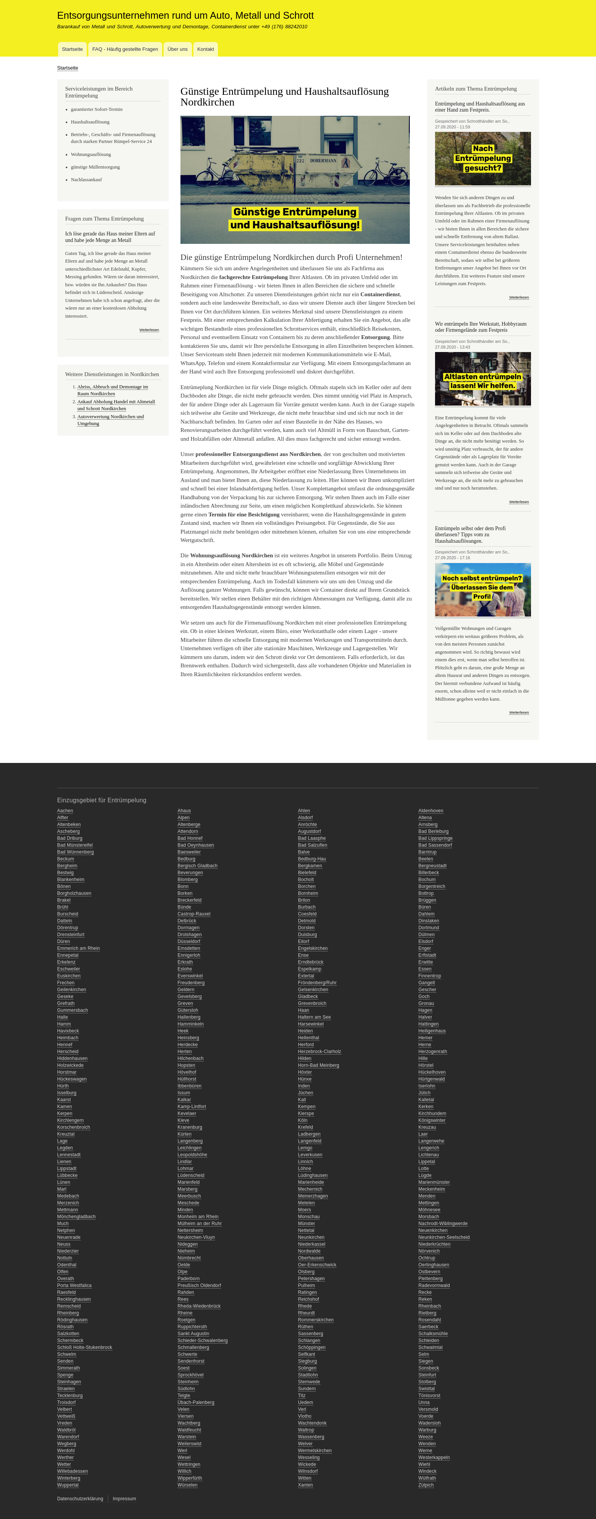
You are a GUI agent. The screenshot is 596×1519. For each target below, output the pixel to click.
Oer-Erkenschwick (317, 1264)
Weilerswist (190, 1443)
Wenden (427, 1443)
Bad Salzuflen (313, 845)
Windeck (428, 1471)
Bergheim (67, 865)
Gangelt (427, 982)
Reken (425, 1299)
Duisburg (307, 934)
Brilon (304, 900)
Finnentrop (430, 976)
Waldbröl (66, 1430)
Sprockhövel (191, 1375)
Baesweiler (189, 852)
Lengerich (429, 1148)
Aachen (65, 810)
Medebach (68, 1196)
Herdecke (188, 1044)
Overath (65, 1278)
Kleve (184, 1120)
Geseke (65, 996)
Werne (425, 1450)
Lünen (63, 1182)
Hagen (425, 1010)
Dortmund (429, 927)
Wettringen (189, 1464)
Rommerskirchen (316, 1320)
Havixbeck (68, 1031)
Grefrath (66, 1003)
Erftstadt (427, 955)
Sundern (307, 1388)
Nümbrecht (189, 1258)
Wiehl (424, 1464)
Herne (425, 1044)
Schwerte (188, 1354)
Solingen (307, 1368)
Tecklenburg (70, 1395)
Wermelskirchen (315, 1450)
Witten (305, 1478)
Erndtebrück (311, 962)
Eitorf (303, 941)
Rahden (186, 1292)
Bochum (427, 879)
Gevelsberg (190, 996)
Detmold (307, 920)
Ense (303, 955)
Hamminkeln (191, 1024)
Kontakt (205, 49)
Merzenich (68, 1203)
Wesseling (309, 1457)
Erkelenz (66, 962)
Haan (303, 1010)
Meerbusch (189, 1196)
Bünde (185, 907)
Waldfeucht (189, 1430)
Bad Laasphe (312, 838)
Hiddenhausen (72, 1058)
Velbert (64, 1409)
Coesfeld (307, 914)
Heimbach (68, 1037)
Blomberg (188, 879)
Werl (182, 1450)
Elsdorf (426, 941)
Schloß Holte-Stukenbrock (84, 1347)
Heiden (305, 1031)
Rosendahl (430, 1320)
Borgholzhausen (74, 893)
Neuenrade (69, 1237)
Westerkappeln (434, 1457)
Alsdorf (305, 817)
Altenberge (189, 824)
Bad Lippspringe (436, 838)
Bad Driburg (70, 838)
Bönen (64, 886)
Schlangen (309, 1340)
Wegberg (66, 1443)
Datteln (64, 920)
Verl (302, 1409)
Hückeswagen (72, 1079)
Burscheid (67, 914)
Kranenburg (190, 1127)
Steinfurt (427, 1375)
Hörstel (426, 1065)
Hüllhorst (187, 1079)
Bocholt (306, 879)
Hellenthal (308, 1037)
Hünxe (305, 1079)
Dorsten (306, 927)
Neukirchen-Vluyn (196, 1237)
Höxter (305, 1072)
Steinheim (188, 1381)
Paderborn (189, 1278)
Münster (306, 1223)
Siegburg (307, 1361)
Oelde (184, 1264)
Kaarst (64, 1099)
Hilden (305, 1058)
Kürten (185, 1134)
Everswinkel (190, 976)
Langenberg (190, 1141)
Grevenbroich (312, 1003)
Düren (63, 941)
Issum (184, 1092)
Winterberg (69, 1478)
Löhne (304, 1168)
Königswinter (432, 1120)
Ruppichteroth (192, 1326)
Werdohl (66, 1450)
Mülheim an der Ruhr (200, 1223)
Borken (185, 893)
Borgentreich (432, 886)
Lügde (425, 1175)
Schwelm (66, 1354)
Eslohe (185, 969)
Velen (184, 1409)
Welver (305, 1443)
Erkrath (185, 962)
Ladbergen (309, 1134)
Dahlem (427, 914)
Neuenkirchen (433, 1230)
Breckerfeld (190, 900)
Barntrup (428, 852)
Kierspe (306, 1113)
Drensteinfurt (70, 934)
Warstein (187, 1436)
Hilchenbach (191, 1058)
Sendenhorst (191, 1361)
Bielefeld (307, 872)
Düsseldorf (189, 941)
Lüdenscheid (191, 1175)
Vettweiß (66, 1416)
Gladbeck (308, 996)
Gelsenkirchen (313, 989)
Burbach (307, 907)
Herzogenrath (433, 1051)
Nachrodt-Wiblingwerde (443, 1223)
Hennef (65, 1044)
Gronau (426, 1003)
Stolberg (427, 1381)
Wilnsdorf (308, 1471)
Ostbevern (429, 1271)
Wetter (64, 1464)
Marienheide (311, 1182)
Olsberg (306, 1271)
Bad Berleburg (434, 831)
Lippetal (427, 1161)
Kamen (64, 1106)
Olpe (183, 1271)
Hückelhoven (432, 1072)
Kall (302, 1099)
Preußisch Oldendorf (199, 1285)
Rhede (305, 1306)
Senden (65, 1361)
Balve (304, 852)
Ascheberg (68, 831)
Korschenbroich (73, 1127)
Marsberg (188, 1189)
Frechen (66, 982)
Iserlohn (427, 1086)
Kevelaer (187, 1113)
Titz (302, 1395)
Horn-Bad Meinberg (318, 1065)
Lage (62, 1141)
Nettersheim (190, 1230)
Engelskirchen (313, 948)
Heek (183, 1031)
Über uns (177, 49)
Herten (185, 1051)
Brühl (62, 907)
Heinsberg (188, 1037)
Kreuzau (427, 1127)
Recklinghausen (74, 1299)
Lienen (64, 1161)
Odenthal (66, 1264)
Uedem (305, 1402)
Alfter (62, 817)
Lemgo (305, 1148)
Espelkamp (310, 969)
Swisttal (427, 1388)
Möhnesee (430, 1209)
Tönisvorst (429, 1395)
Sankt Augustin (193, 1333)
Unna (424, 1402)
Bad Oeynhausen (196, 845)
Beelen (426, 859)
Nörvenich (429, 1251)
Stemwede (309, 1381)
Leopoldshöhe (193, 1154)
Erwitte (426, 962)
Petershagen (311, 1278)
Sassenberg (310, 1333)
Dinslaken (429, 920)
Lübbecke (67, 1175)
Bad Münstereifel (75, 845)
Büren (425, 907)
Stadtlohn (308, 1375)
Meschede (189, 1203)
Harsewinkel (311, 1024)
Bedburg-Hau (312, 859)
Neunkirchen (311, 1237)
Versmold (428, 1409)
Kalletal (426, 1099)
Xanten (305, 1485)
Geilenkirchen (71, 989)
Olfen (63, 1271)
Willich (185, 1471)
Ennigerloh (189, 955)
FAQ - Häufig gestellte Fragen (125, 49)
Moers (304, 1209)
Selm (424, 1354)
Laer (423, 1134)
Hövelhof (187, 1072)
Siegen (426, 1361)
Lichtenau (429, 1154)
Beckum (66, 859)
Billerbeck (429, 872)
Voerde (426, 1416)
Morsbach (429, 1216)
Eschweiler (68, 969)
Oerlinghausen (434, 1264)
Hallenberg (189, 1017)
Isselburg (66, 1092)
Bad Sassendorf (435, 845)
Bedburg (187, 859)
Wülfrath (427, 1478)
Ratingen (307, 1292)
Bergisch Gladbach (198, 865)
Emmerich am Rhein (78, 948)
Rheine (185, 1313)
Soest (184, 1368)
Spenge (65, 1375)
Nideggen (188, 1244)
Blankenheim (71, 879)
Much (63, 1223)
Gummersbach (72, 1010)
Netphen (66, 1230)
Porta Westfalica (74, 1285)
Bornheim (308, 893)
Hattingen (429, 1024)
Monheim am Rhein (198, 1216)
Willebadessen (72, 1471)
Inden (304, 1086)
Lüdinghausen (313, 1175)
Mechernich (310, 1189)
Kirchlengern (70, 1120)
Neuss (64, 1244)
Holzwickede (70, 1065)
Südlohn (186, 1388)
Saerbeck (428, 1326)
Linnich (305, 1161)
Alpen (184, 817)
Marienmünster (434, 1182)
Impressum (124, 1498)
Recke (425, 1292)
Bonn (183, 886)
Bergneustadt (433, 865)
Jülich (425, 1092)
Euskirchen (69, 976)
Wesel (184, 1457)
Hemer (426, 1037)
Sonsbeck (429, 1368)
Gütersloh (188, 1010)
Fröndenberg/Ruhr (317, 982)
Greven (185, 1003)
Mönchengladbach (76, 1216)
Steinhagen (69, 1381)
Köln (303, 1120)
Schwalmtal (431, 1347)
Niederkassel (312, 1244)
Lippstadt (66, 1168)
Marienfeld (189, 1182)
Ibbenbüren (190, 1086)
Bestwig (65, 872)
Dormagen (189, 927)
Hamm (64, 1024)
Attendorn (188, 831)
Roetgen (187, 1320)
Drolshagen (190, 934)
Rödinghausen (72, 1320)
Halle (62, 1017)
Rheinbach (430, 1306)
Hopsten (186, 1065)
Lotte (424, 1168)
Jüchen (305, 1092)
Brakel (64, 900)
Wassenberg (311, 1436)
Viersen (186, 1416)
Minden (185, 1209)
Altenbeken (69, 824)
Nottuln (64, 1258)
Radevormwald (434, 1285)
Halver (425, 1017)
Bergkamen (310, 865)
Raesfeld (66, 1292)
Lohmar (186, 1168)
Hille (423, 1058)
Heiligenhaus (432, 1031)
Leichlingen (190, 1148)
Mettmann (67, 1209)
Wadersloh (430, 1423)
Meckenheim (432, 1189)
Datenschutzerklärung (80, 1498)
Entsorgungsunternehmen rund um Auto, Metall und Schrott (185, 15)
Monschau (309, 1216)
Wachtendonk (312, 1423)
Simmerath (68, 1368)
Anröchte (307, 824)
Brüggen (428, 900)
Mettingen (429, 1203)
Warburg (428, 1430)
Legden (65, 1148)
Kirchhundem (433, 1113)
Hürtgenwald (432, 1079)
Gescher (428, 989)
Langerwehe (432, 1141)
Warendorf (68, 1436)
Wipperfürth (190, 1478)
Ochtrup (427, 1258)
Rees (183, 1299)
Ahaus (184, 810)
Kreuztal (66, 1134)
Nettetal (306, 1230)
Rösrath (65, 1326)
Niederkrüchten (435, 1244)
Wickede (307, 1464)
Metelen (306, 1203)
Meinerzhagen (313, 1196)
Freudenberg (191, 982)
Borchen (307, 886)
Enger (425, 948)
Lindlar (185, 1161)
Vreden (64, 1423)
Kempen (307, 1106)
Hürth (63, 1086)
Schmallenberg (193, 1347)
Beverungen (190, 872)
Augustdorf (309, 831)
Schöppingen (312, 1347)
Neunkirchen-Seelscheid (444, 1237)
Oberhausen (311, 1258)
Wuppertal (68, 1485)
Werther (65, 1457)
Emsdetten (189, 948)
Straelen (66, 1388)
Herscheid (68, 1051)
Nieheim (186, 1251)
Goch (424, 996)
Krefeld (305, 1127)
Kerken (426, 1106)
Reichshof (308, 1299)
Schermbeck (70, 1340)
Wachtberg (189, 1423)
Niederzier (68, 1251)
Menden (427, 1196)
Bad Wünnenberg (75, 852)
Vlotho (305, 1416)
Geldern (186, 989)
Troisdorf (66, 1402)
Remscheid (69, 1306)
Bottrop (426, 893)
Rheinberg (68, 1313)
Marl (62, 1189)
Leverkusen (310, 1154)
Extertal (306, 976)
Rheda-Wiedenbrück (199, 1306)
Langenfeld (310, 1141)
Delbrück (187, 920)
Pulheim (306, 1285)
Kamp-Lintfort (192, 1106)
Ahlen (304, 810)
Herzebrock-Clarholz (319, 1051)
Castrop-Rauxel (194, 914)
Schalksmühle (433, 1333)
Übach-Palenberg (196, 1402)
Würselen (188, 1485)
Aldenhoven (431, 810)
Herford (306, 1044)
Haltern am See (314, 1017)
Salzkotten (68, 1333)
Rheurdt (306, 1313)
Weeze (426, 1436)
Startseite (72, 49)
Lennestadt (69, 1154)
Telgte (184, 1395)
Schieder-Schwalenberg (203, 1340)
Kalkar (184, 1099)
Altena (425, 817)
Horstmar (67, 1072)
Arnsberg (428, 824)
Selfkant (306, 1354)
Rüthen (305, 1326)
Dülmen (427, 934)
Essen (425, 969)
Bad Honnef (190, 838)
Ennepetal (68, 955)
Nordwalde (309, 1251)
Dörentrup (67, 927)
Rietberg (428, 1313)
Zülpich (426, 1485)
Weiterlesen (149, 330)
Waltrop (306, 1430)
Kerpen (65, 1113)
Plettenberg (431, 1278)
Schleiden (429, 1340)
